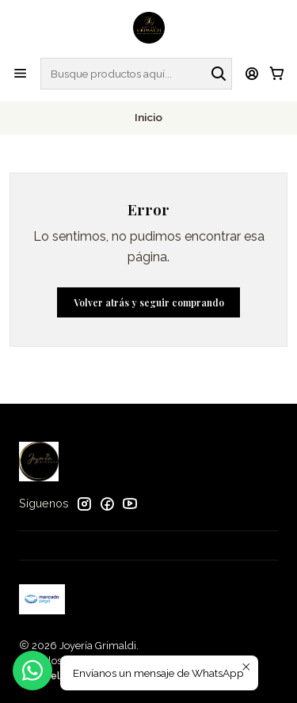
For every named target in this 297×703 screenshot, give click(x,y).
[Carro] (276, 73)
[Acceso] (252, 73)
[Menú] (20, 73)
